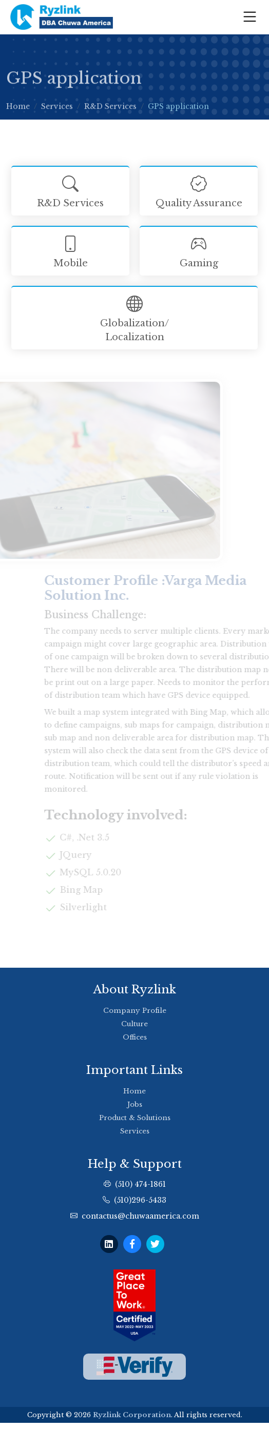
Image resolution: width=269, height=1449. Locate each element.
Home (18, 110)
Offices (135, 1037)
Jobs (134, 1104)
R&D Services (110, 110)
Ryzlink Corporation (132, 1415)
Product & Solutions (134, 1117)
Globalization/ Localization (134, 317)
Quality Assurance (199, 190)
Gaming (199, 250)
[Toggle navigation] (250, 17)
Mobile (70, 250)
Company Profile (134, 1010)
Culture (134, 1024)
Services (57, 110)
